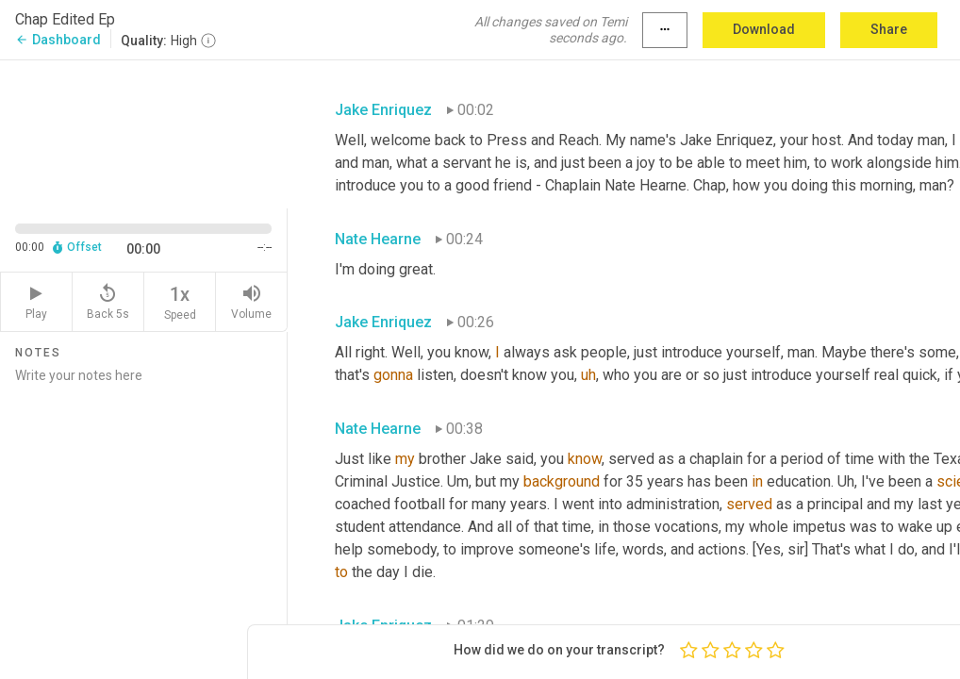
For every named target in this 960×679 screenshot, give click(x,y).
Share (888, 29)
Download (764, 29)
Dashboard (58, 39)
